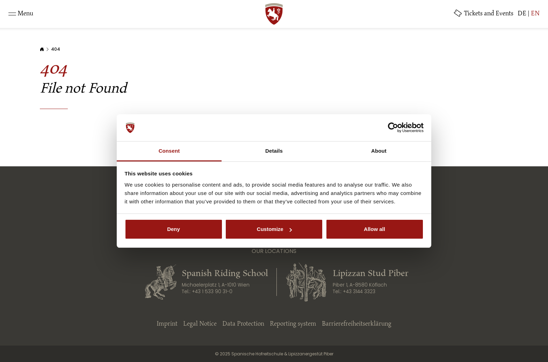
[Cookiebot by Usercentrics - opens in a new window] (393, 128)
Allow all (374, 229)
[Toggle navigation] (20, 13)
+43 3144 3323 (359, 291)
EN (535, 13)
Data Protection (243, 324)
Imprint (167, 324)
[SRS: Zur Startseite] (274, 14)
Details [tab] (274, 151)
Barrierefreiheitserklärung (356, 324)
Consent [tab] (169, 151)
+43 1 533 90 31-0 (212, 291)
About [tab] (379, 151)
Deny (173, 229)
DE (522, 13)
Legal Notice (200, 324)
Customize (274, 229)
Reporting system (293, 324)
